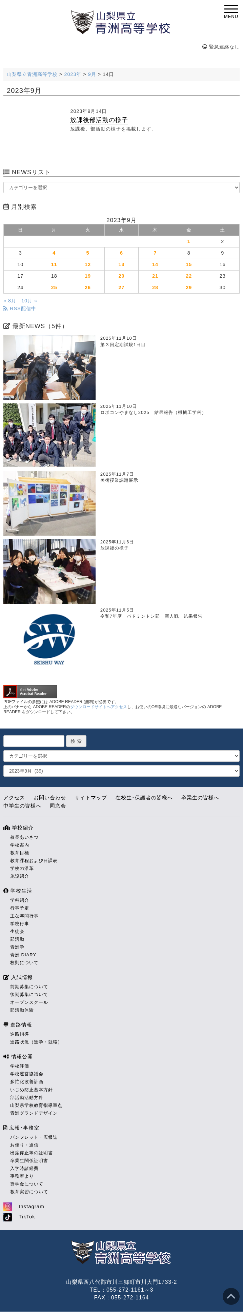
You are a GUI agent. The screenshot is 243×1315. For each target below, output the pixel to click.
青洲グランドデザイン (34, 1113)
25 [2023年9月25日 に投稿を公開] (54, 287)
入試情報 (18, 977)
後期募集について (29, 994)
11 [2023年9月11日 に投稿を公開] (54, 264)
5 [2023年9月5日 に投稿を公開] (87, 253)
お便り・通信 (24, 1145)
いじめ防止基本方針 (31, 1089)
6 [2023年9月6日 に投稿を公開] (121, 253)
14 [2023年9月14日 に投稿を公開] (155, 264)
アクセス (14, 797)
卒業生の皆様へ (200, 797)
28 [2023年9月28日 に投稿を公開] (155, 287)
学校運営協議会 (26, 1073)
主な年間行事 (24, 915)
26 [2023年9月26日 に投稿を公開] (88, 287)
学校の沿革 (22, 868)
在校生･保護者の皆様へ (144, 797)
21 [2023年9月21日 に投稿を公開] (155, 276)
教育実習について (29, 1191)
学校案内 (19, 845)
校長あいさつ (24, 837)
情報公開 (18, 1056)
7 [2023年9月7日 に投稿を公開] (155, 253)
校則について (24, 962)
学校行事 (19, 923)
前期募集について (29, 986)
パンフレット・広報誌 (34, 1137)
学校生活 (17, 891)
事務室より (22, 1176)
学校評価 (19, 1066)
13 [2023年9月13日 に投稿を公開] (121, 264)
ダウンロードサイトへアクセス (98, 706)
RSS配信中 (19, 308)
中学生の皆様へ (22, 806)
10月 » (29, 300)
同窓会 (58, 806)
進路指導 (19, 1034)
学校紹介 (18, 828)
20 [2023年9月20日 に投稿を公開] (121, 276)
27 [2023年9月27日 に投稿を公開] (121, 287)
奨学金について (26, 1184)
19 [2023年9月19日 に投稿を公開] (88, 276)
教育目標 (19, 852)
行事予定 (19, 908)
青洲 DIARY (23, 954)
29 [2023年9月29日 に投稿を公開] (189, 287)
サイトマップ (91, 797)
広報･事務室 (21, 1128)
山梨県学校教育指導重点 (36, 1105)
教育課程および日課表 (34, 860)
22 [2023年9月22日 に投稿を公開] (189, 276)
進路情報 (17, 1025)
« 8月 (9, 300)
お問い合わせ (50, 797)
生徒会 (17, 931)
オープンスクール (29, 1002)
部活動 (17, 939)
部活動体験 (22, 1010)
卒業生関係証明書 (29, 1160)
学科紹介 (19, 900)
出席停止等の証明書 (31, 1152)
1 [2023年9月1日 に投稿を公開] (188, 241)
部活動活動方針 (26, 1097)
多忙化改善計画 (26, 1081)
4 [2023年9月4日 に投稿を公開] (54, 253)
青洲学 (17, 947)
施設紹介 (19, 876)
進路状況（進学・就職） (36, 1041)
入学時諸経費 (24, 1168)
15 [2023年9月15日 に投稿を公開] (189, 264)
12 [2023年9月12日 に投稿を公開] (88, 264)
